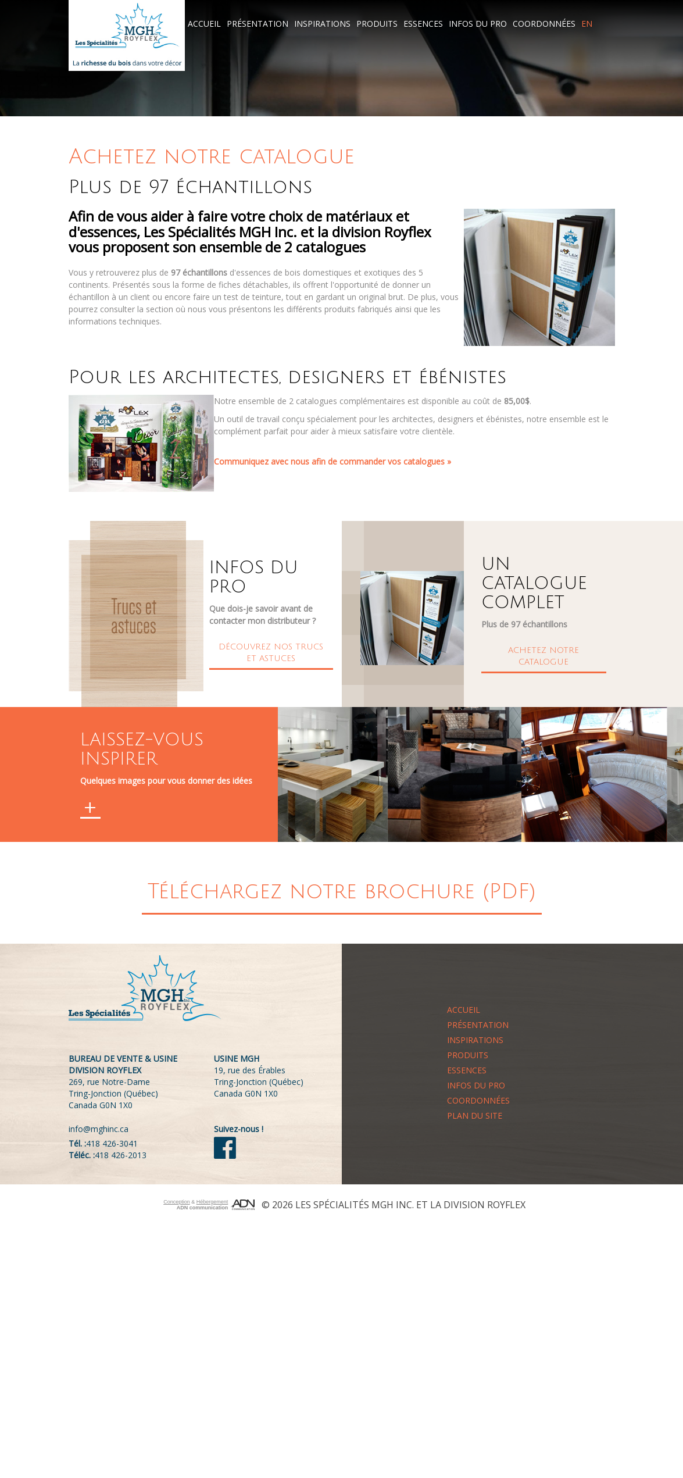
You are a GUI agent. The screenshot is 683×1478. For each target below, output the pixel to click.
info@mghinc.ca (98, 1128)
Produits (377, 23)
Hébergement (212, 1202)
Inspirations (322, 23)
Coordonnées (544, 23)
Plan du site (474, 1115)
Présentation (257, 23)
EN (586, 23)
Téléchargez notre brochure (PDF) (342, 891)
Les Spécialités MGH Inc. (354, 1204)
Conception (176, 1202)
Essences (423, 23)
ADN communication (202, 1208)
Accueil (204, 23)
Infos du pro (478, 23)
